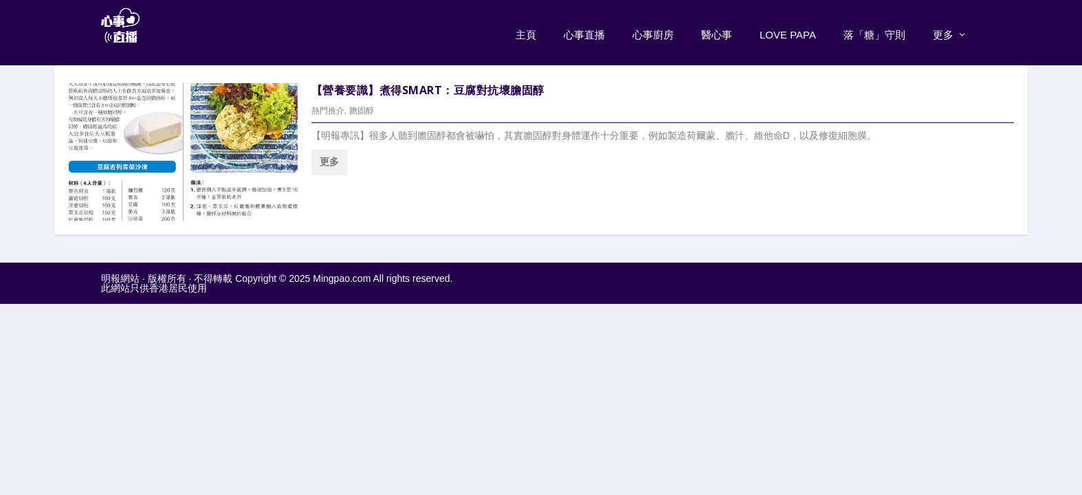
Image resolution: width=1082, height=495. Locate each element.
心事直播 (584, 31)
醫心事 (716, 31)
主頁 (526, 31)
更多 (943, 31)
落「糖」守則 (874, 31)
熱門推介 (327, 108)
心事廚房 (653, 31)
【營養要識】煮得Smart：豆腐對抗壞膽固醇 (427, 86)
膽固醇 (361, 108)
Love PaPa (788, 31)
